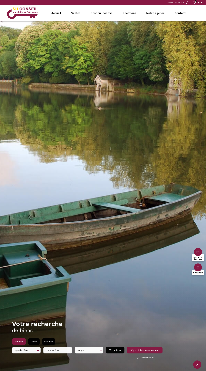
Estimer (48, 343)
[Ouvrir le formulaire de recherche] (115, 352)
